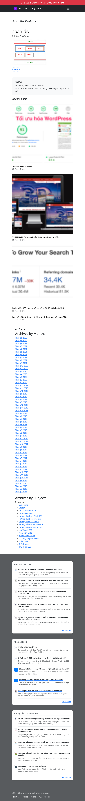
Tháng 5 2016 (21, 483)
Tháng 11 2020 (21, 368)
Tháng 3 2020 (21, 377)
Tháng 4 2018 (21, 427)
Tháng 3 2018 (21, 430)
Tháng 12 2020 (21, 366)
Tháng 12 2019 (21, 385)
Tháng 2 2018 (21, 433)
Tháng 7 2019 (21, 396)
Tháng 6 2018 (21, 421)
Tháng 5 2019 (21, 399)
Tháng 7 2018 (21, 419)
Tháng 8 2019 (21, 394)
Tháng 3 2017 (21, 463)
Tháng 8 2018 (21, 416)
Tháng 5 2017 (21, 458)
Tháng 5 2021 (21, 352)
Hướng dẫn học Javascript (30, 519)
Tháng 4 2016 (21, 486)
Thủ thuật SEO (25, 547)
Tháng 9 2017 (21, 447)
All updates (66, 630)
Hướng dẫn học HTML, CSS (30, 516)
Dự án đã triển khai (27, 510)
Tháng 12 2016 (21, 472)
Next (16, 69)
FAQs (40, 797)
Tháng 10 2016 (21, 477)
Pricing (33, 797)
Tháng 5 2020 (21, 371)
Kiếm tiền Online (26, 533)
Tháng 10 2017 (21, 444)
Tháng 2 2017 (21, 466)
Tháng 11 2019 (21, 388)
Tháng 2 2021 (21, 360)
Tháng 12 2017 (21, 438)
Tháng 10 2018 (21, 410)
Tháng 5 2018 (21, 424)
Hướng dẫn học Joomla (29, 521)
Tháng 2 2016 (21, 491)
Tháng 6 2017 (21, 455)
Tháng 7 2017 (21, 452)
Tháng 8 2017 (21, 449)
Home (16, 797)
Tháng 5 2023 (21, 338)
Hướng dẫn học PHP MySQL (31, 524)
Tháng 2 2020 (21, 380)
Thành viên (24, 544)
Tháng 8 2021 (21, 343)
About (46, 797)
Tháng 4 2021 (21, 354)
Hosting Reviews (26, 513)
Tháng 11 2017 (21, 441)
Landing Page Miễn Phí (29, 538)
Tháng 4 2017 (21, 461)
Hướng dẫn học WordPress (30, 527)
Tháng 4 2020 (21, 374)
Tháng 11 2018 (21, 408)
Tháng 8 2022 (21, 340)
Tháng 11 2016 (21, 475)
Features (24, 797)
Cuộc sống (23, 505)
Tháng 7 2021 (21, 346)
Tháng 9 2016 (21, 480)
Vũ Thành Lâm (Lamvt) (28, 8)
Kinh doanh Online (27, 535)
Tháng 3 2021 (21, 357)
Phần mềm (24, 541)
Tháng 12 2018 (21, 405)
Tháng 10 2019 (21, 391)
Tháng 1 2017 (21, 469)
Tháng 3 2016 (21, 489)
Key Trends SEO (26, 530)
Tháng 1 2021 (21, 363)
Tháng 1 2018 (21, 435)
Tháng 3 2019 (21, 402)
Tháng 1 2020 (21, 382)
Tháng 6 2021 (21, 349)
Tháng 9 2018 (21, 413)
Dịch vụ (22, 507)
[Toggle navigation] (68, 8)
